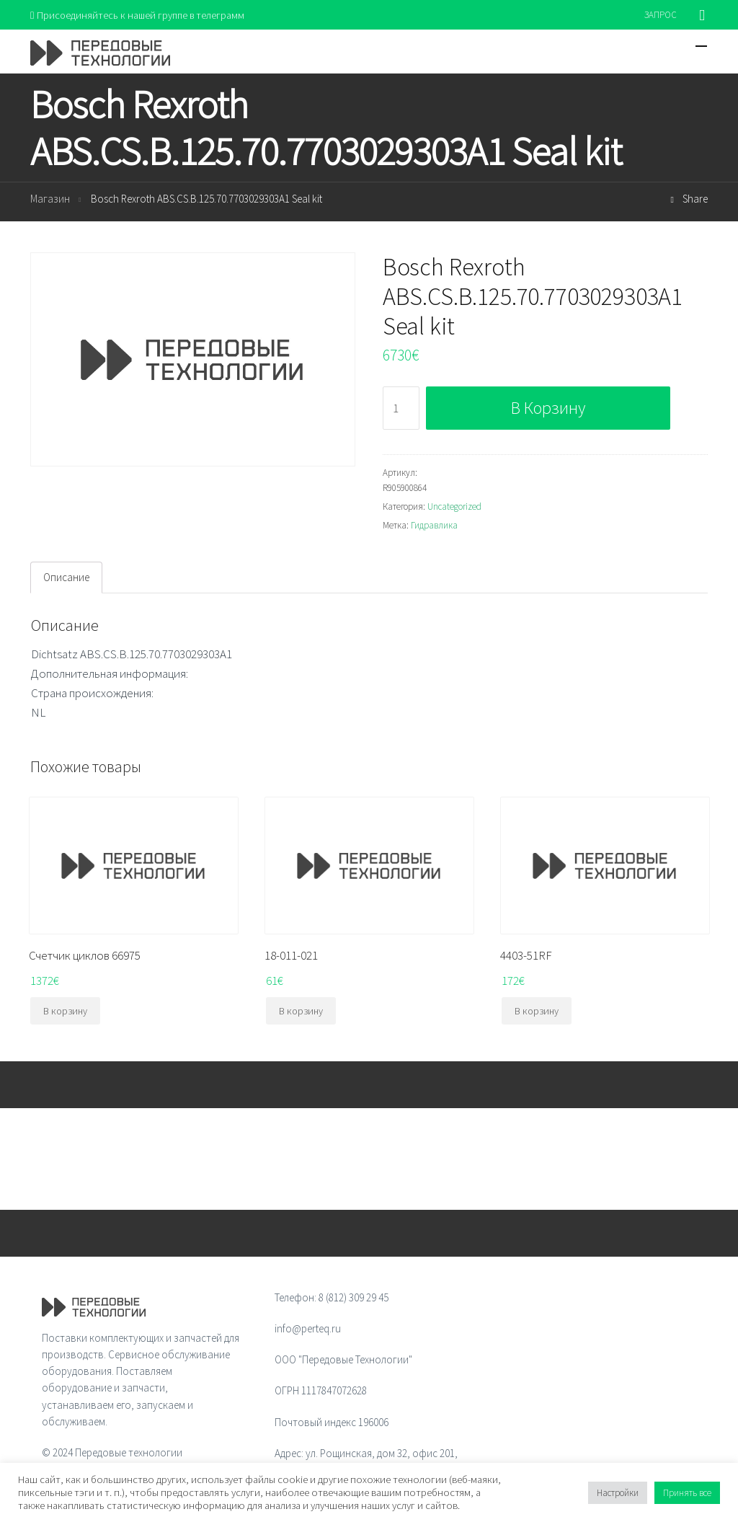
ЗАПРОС (660, 15)
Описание (66, 578)
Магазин (50, 200)
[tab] (66, 578)
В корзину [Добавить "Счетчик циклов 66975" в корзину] (65, 1011)
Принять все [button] (687, 1493)
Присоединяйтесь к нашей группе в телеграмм (141, 15)
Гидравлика (434, 526)
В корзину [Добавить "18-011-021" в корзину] (301, 1011)
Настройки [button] (618, 1493)
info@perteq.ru (308, 1329)
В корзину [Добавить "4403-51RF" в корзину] (537, 1011)
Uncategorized (454, 507)
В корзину (548, 408)
